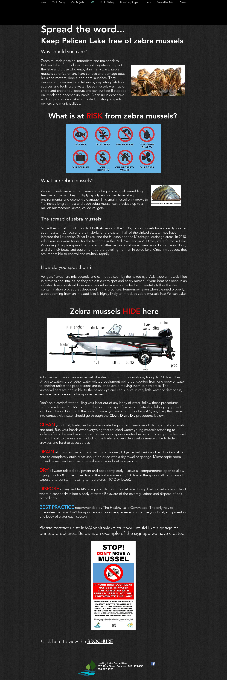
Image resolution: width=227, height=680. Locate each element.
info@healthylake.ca (101, 527)
